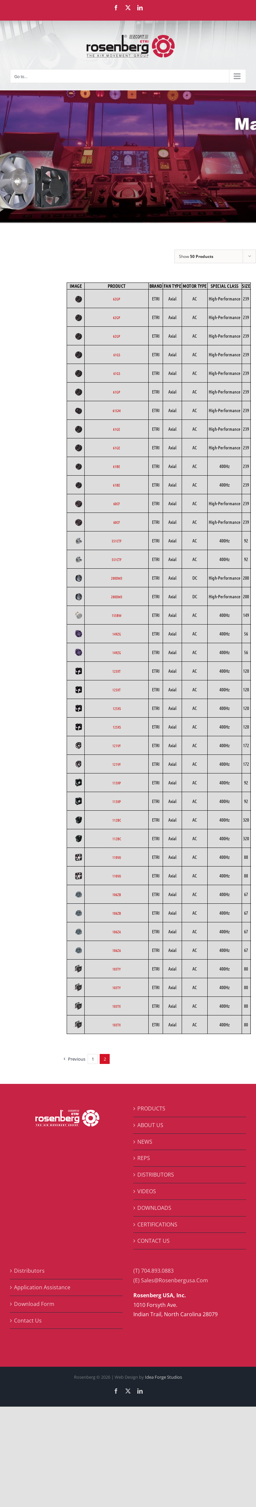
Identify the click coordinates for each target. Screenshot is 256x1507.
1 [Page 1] (93, 1059)
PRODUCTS (151, 1108)
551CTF (117, 540)
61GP (116, 392)
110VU (116, 857)
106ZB (116, 894)
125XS (117, 708)
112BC (116, 820)
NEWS (144, 1141)
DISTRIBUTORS (155, 1174)
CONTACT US (153, 1240)
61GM (117, 410)
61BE (116, 466)
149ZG (116, 634)
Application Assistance (42, 1287)
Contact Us (28, 1320)
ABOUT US (150, 1125)
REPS (143, 1158)
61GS (116, 354)
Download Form (34, 1304)
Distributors (29, 1270)
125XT (116, 671)
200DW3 (116, 578)
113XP (116, 782)
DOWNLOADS (154, 1208)
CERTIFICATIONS (157, 1224)
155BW (116, 615)
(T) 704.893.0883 (153, 1270)
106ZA (116, 931)
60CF (116, 503)
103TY (116, 969)
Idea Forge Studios (163, 1377)
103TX (116, 1006)
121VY (116, 745)
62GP (116, 298)
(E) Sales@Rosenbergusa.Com (170, 1280)
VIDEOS (146, 1191)
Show (196, 256)
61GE (116, 429)
